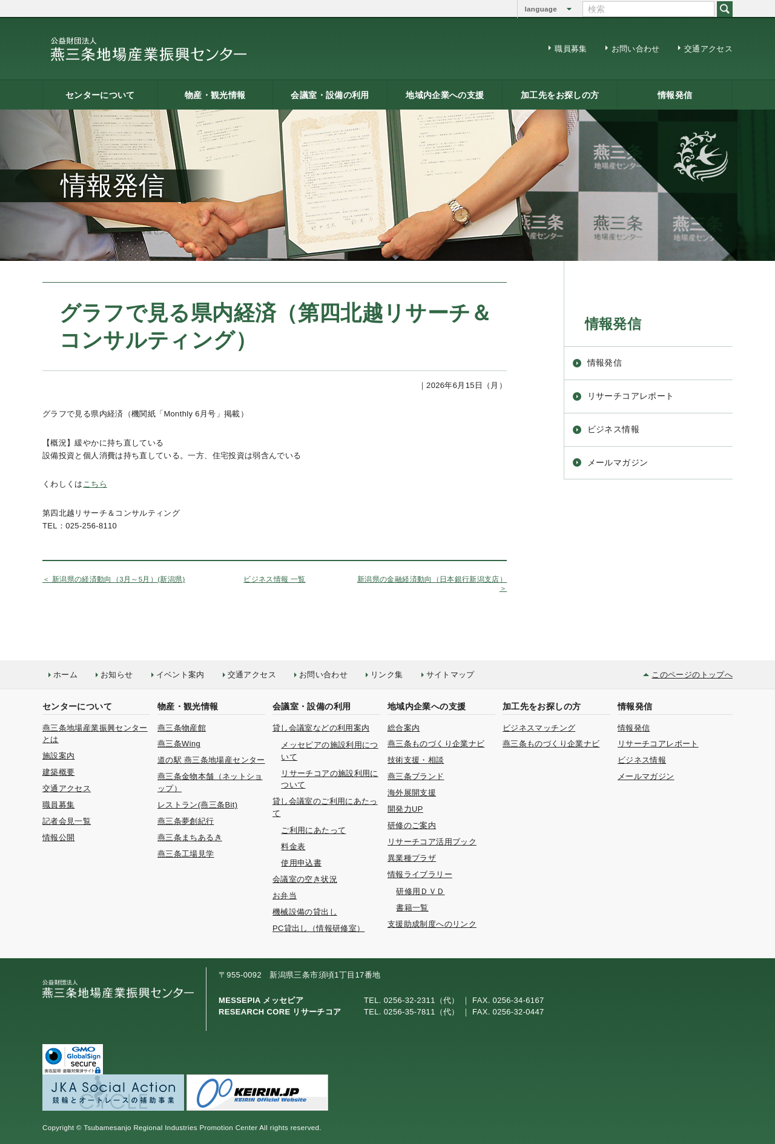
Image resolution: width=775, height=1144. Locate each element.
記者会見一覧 (66, 821)
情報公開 (58, 837)
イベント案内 (180, 674)
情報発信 (675, 95)
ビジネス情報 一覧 (274, 579)
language (541, 9)
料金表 (293, 846)
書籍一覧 (412, 907)
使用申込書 (301, 862)
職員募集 (571, 48)
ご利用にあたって (313, 830)
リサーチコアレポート (630, 396)
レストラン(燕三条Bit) (197, 804)
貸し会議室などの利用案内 (320, 727)
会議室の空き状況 (304, 879)
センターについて (100, 95)
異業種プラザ (412, 858)
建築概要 (58, 772)
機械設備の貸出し (304, 911)
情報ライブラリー (420, 874)
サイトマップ (450, 674)
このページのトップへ (692, 674)
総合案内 (404, 727)
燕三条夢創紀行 (185, 821)
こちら (95, 483)
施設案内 (58, 755)
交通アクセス (708, 48)
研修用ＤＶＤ (420, 891)
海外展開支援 (412, 792)
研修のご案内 (412, 825)
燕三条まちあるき (189, 837)
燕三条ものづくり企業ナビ (436, 743)
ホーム (65, 674)
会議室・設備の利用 (330, 95)
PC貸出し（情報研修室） (318, 928)
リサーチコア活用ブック (432, 841)
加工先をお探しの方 (560, 95)
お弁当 (284, 895)
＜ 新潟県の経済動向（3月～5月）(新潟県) (113, 579)
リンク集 (387, 674)
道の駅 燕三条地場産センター (211, 759)
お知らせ (117, 674)
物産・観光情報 (215, 95)
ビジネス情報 (613, 429)
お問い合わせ (636, 48)
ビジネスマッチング (539, 727)
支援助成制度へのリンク (432, 924)
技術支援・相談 (416, 759)
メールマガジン (617, 462)
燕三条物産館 (181, 727)
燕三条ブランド (416, 776)
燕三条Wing (178, 743)
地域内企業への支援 (445, 95)
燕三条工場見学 (185, 853)
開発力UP (405, 809)
